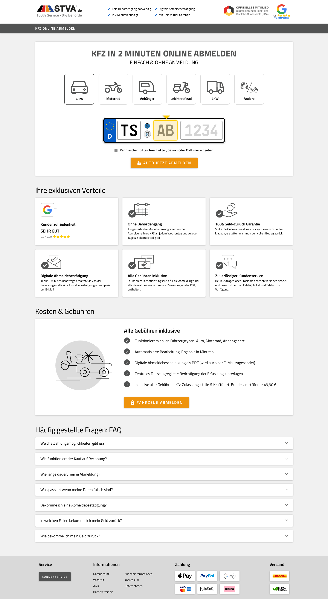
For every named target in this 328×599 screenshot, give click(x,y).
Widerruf (98, 580)
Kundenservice (55, 576)
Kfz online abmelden (55, 28)
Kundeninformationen (139, 574)
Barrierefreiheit (103, 592)
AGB (96, 586)
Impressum (132, 580)
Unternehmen (134, 586)
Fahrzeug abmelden (160, 402)
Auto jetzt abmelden (167, 163)
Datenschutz (101, 574)
